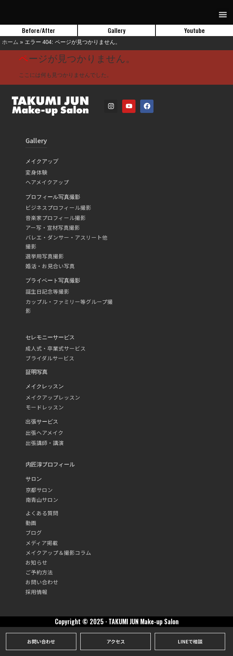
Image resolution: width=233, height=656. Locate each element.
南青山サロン (41, 499)
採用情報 (36, 592)
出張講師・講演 (44, 443)
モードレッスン (44, 407)
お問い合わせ (41, 582)
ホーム (10, 42)
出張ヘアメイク (44, 432)
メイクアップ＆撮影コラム (58, 552)
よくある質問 (41, 513)
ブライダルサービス (49, 358)
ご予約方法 (39, 572)
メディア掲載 (41, 543)
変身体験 (36, 172)
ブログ (33, 532)
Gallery (36, 140)
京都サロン (39, 490)
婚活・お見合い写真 (50, 266)
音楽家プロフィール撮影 (55, 218)
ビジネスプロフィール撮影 (58, 207)
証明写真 (36, 371)
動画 (30, 523)
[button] (222, 14)
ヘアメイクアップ (47, 182)
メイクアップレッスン (52, 397)
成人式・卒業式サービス (55, 348)
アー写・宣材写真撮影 (52, 227)
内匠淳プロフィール (50, 464)
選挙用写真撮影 (44, 256)
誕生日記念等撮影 (47, 291)
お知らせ (36, 562)
